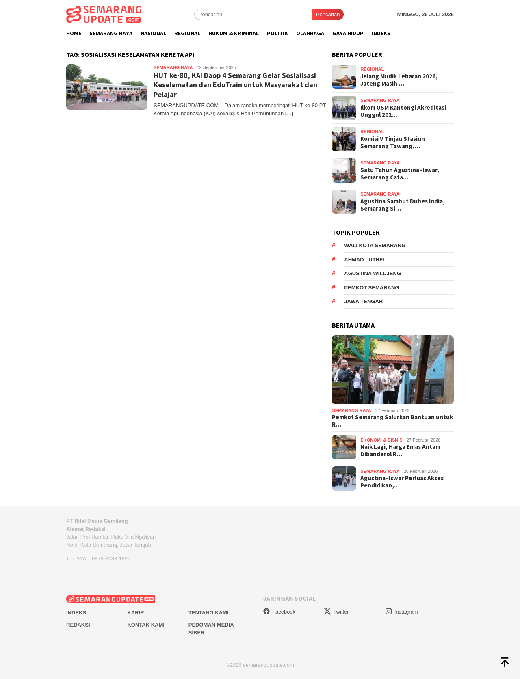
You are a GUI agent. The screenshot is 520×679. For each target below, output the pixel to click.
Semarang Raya (173, 67)
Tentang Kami (208, 613)
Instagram (401, 612)
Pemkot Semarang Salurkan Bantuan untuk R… (392, 421)
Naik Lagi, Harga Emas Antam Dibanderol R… (400, 450)
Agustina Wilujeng (372, 273)
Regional (372, 69)
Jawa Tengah (363, 301)
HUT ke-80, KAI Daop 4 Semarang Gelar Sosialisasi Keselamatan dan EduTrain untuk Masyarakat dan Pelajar (235, 85)
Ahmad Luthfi (364, 260)
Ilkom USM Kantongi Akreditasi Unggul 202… (403, 111)
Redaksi (78, 625)
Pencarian (328, 14)
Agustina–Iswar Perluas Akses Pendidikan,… (402, 481)
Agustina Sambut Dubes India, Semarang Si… (402, 205)
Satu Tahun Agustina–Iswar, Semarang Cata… (399, 173)
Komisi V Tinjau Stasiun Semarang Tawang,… (392, 142)
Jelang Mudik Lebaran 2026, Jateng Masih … (399, 80)
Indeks (76, 613)
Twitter (336, 612)
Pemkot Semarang (371, 288)
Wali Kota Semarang (374, 245)
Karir (135, 613)
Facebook (279, 612)
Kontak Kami (145, 625)
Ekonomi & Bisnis (381, 440)
